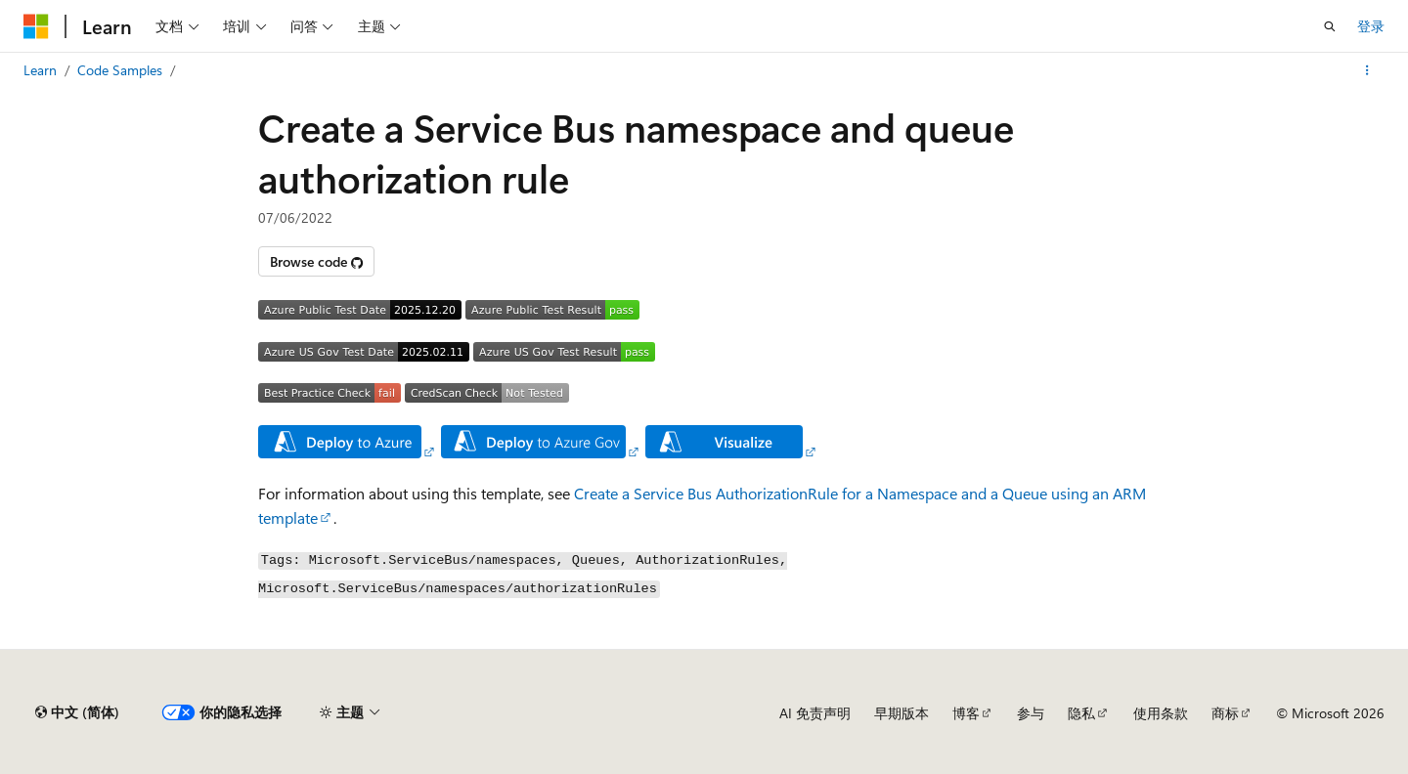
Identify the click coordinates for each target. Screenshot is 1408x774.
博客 (966, 713)
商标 (1225, 713)
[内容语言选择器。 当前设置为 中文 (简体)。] (77, 712)
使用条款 (1160, 713)
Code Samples (119, 70)
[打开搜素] (1329, 26)
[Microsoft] (36, 26)
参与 (1030, 713)
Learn (40, 70)
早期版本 (901, 713)
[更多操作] (1367, 70)
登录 (1371, 26)
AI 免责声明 (815, 713)
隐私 (1081, 713)
